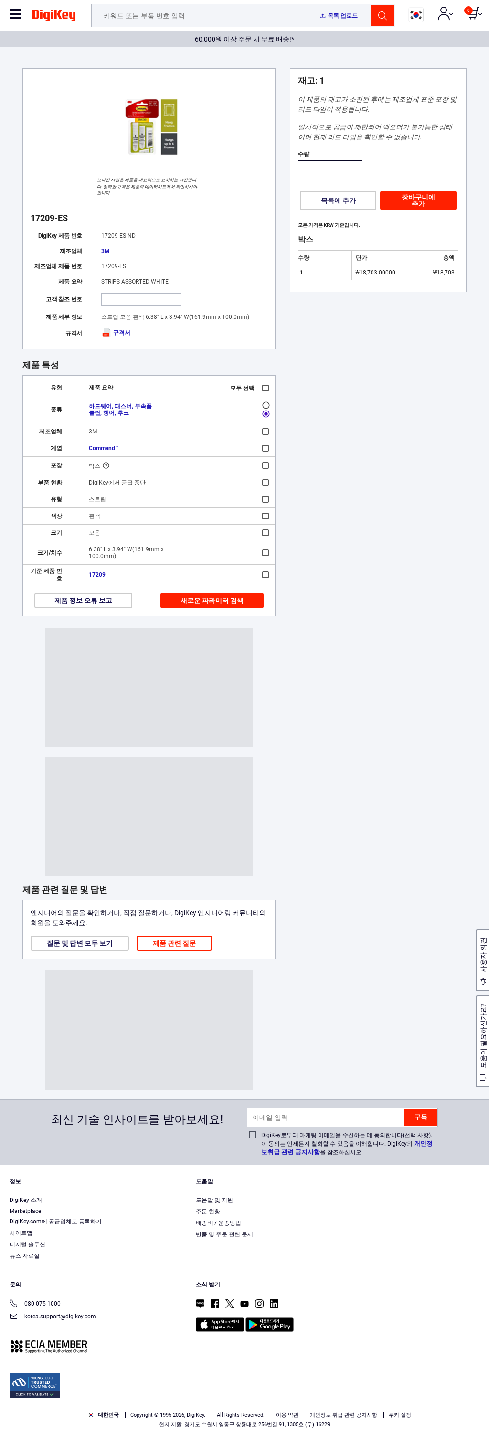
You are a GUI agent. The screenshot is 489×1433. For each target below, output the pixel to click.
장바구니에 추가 (418, 200)
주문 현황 (208, 1211)
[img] (53, 17)
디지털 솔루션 (27, 1244)
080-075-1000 (35, 1304)
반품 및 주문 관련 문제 (224, 1234)
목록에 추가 (338, 200)
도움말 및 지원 (214, 1200)
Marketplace (25, 1211)
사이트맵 (21, 1233)
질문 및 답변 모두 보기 (80, 943)
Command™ (104, 448)
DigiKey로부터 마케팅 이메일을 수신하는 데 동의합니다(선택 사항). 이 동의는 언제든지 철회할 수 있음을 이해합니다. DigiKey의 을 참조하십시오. (347, 1144)
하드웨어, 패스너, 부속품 (120, 406)
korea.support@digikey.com (53, 1317)
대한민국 (103, 1415)
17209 (97, 574)
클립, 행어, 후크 (109, 413)
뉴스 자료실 (25, 1256)
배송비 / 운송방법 (218, 1223)
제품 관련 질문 (174, 943)
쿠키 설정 (400, 1415)
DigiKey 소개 (26, 1200)
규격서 (115, 332)
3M (105, 251)
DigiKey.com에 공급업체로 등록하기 (56, 1221)
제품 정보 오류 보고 (83, 600)
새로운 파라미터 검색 (212, 600)
